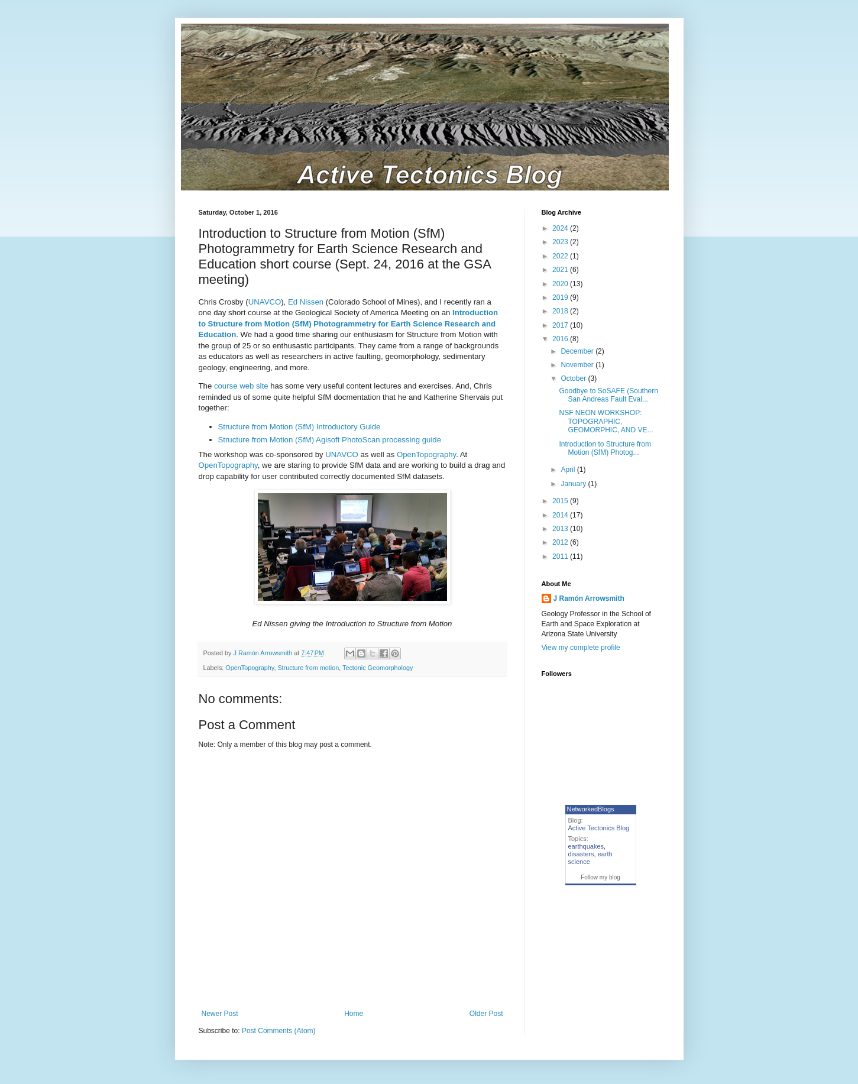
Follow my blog (600, 877)
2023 (561, 242)
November (578, 365)
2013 (561, 529)
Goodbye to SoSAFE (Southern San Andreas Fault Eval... (608, 395)
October (574, 378)
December (578, 351)
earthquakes (586, 846)
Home (353, 1013)
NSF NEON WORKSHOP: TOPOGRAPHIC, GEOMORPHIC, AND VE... (606, 421)
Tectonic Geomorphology (377, 667)
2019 (561, 297)
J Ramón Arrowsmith (588, 598)
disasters (581, 854)
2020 (561, 284)
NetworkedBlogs (590, 809)
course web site (241, 385)
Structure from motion (308, 667)
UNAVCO (264, 301)
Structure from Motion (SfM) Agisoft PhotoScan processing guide (330, 439)
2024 (561, 228)
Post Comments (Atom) (279, 1031)
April (569, 469)
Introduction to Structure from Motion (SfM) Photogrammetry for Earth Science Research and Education (348, 323)
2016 (561, 339)
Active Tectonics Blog (599, 827)
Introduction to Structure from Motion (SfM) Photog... (604, 448)
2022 (561, 256)
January (574, 484)
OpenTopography (426, 454)
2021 (561, 270)
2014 (561, 515)
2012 (561, 542)
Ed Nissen (305, 301)
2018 (561, 311)
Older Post (486, 1013)
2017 (561, 325)
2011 (561, 556)
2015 (561, 501)
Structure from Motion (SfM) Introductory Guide (299, 426)
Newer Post (220, 1013)
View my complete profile (581, 647)
